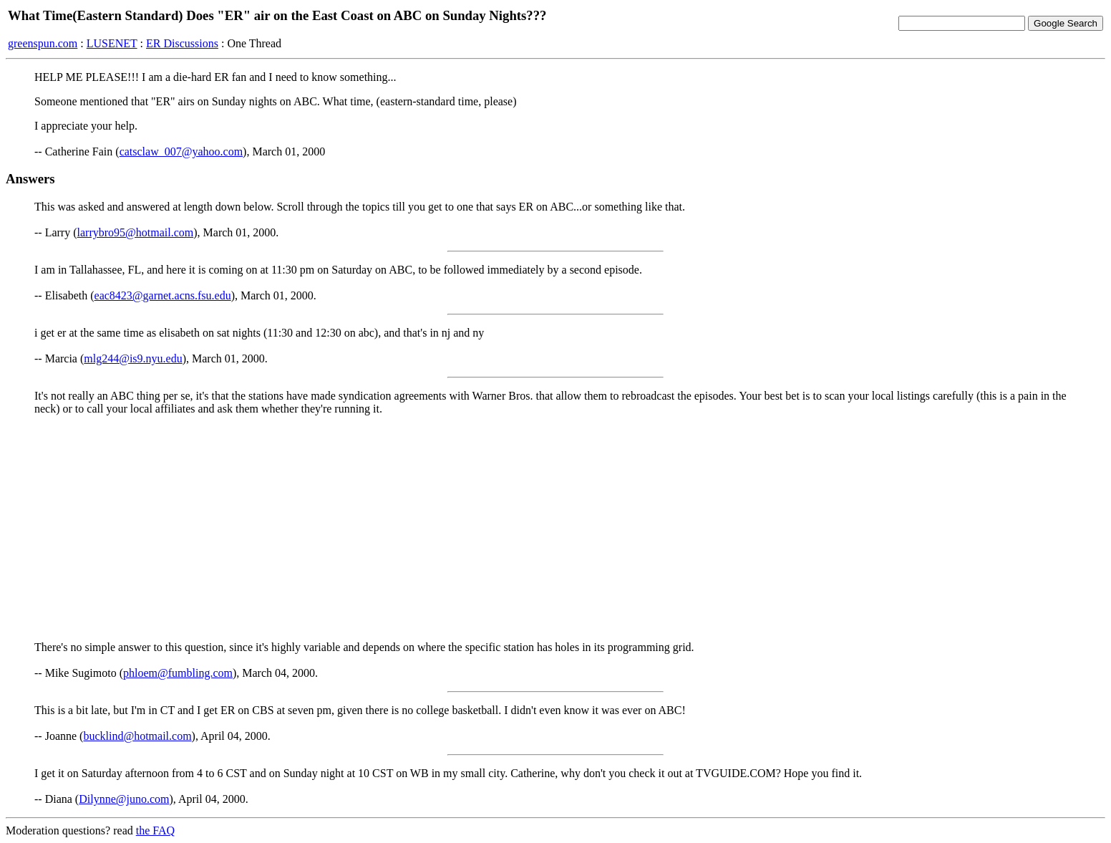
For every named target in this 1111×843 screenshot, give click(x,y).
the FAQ (155, 830)
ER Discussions (182, 43)
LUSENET (112, 43)
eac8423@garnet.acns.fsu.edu (162, 295)
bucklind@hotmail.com (137, 736)
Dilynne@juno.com (124, 799)
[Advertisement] (555, 527)
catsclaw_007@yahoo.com (181, 151)
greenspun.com (42, 43)
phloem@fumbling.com (178, 673)
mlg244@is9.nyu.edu (133, 358)
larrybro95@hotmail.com (135, 232)
